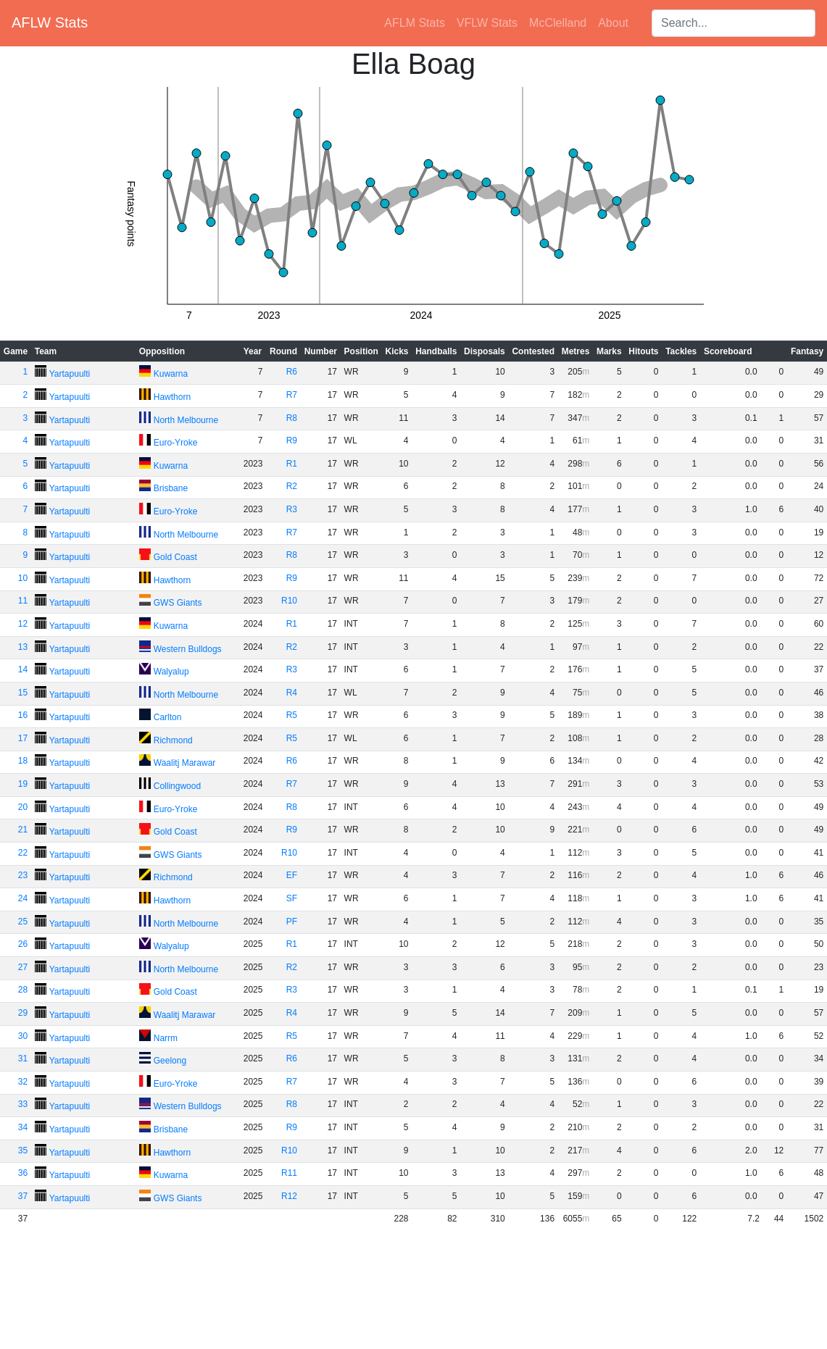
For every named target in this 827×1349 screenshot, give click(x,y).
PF (291, 921)
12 (23, 624)
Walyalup (171, 672)
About (613, 23)
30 (23, 1036)
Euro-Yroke (176, 443)
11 (23, 601)
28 (23, 990)
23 (23, 875)
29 (23, 1013)
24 (23, 898)
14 (23, 669)
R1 (291, 464)
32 (23, 1082)
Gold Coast (175, 557)
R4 (291, 693)
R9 (291, 440)
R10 (289, 601)
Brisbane (171, 488)
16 (23, 715)
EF (291, 875)
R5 (291, 715)
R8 (291, 418)
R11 (289, 1173)
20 (23, 807)
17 (23, 738)
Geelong (170, 1061)
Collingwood (177, 786)
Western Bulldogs (188, 649)
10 (23, 578)
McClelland (557, 23)
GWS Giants (178, 603)
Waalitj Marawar (185, 763)
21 (23, 829)
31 (23, 1058)
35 (23, 1150)
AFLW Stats (50, 22)
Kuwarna (171, 374)
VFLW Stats (487, 23)
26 (23, 944)
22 (23, 853)
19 (23, 784)
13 (23, 647)
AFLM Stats (414, 23)
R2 (291, 486)
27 (23, 967)
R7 (291, 395)
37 (23, 1196)
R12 (289, 1196)
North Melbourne (186, 420)
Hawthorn (172, 397)
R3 (291, 509)
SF (291, 898)
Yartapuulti (69, 374)
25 (23, 921)
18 (23, 761)
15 (23, 693)
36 (23, 1173)
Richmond (173, 740)
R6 (291, 372)
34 (23, 1127)
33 (23, 1104)
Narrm (166, 1038)
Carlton (168, 717)
